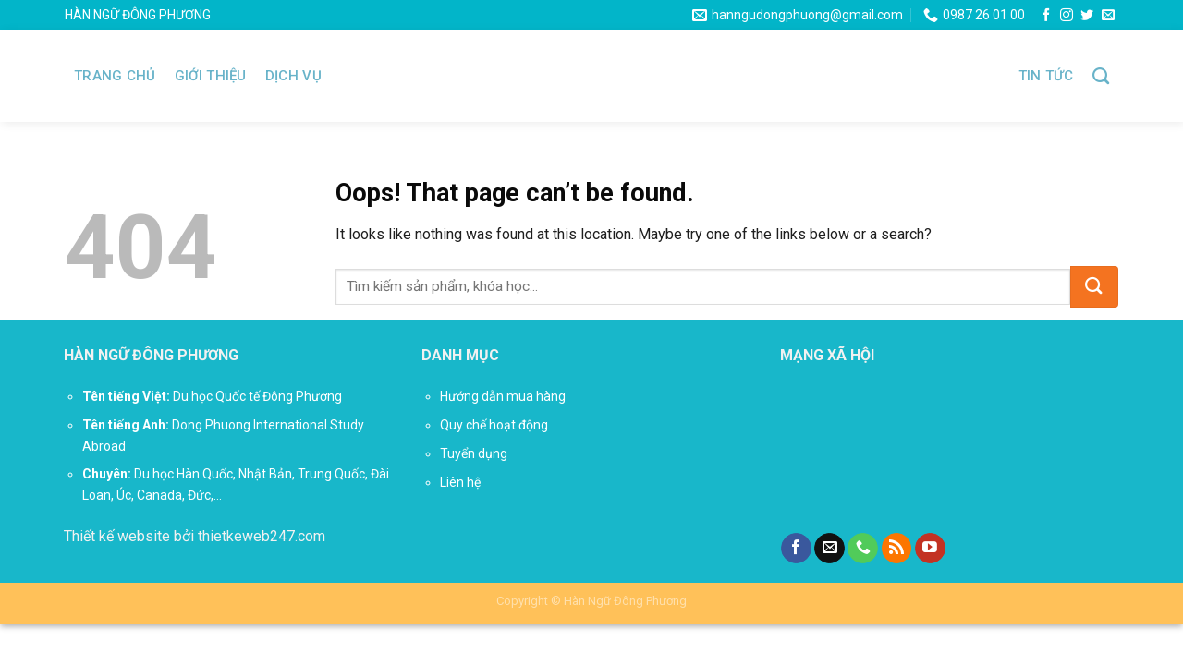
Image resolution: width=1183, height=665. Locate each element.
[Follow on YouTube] (930, 548)
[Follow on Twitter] (1086, 15)
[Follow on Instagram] (1066, 15)
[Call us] (863, 548)
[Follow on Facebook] (1046, 15)
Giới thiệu (211, 75)
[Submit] (1094, 287)
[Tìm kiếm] (1100, 76)
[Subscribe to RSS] (897, 548)
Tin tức (1046, 75)
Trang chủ (115, 75)
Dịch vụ (293, 75)
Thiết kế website (117, 536)
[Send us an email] (1108, 15)
